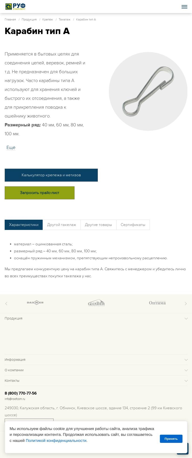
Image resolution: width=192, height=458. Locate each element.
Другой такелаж (61, 224)
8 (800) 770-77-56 (21, 393)
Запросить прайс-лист (39, 193)
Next (185, 303)
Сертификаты (133, 224)
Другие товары (98, 224)
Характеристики (23, 224)
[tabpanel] (148, 91)
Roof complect (16, 6)
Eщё (11, 147)
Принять (171, 439)
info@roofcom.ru (15, 399)
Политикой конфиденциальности (56, 440)
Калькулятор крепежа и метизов (51, 175)
